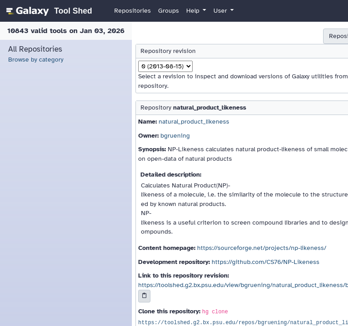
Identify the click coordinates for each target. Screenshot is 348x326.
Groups (168, 10)
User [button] (221, 10)
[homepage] (48, 11)
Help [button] (193, 10)
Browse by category (35, 59)
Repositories (132, 10)
